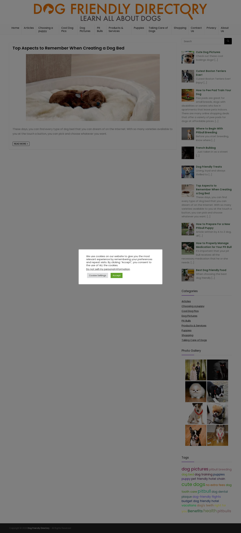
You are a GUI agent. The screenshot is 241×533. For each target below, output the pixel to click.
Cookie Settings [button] (97, 275)
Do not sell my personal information (108, 269)
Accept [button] (116, 275)
